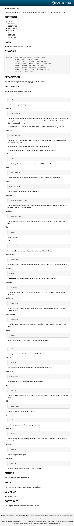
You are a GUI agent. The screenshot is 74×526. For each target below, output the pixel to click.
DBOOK (27, 515)
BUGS (10, 33)
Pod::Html (11, 487)
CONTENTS (11, 17)
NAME (10, 21)
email (58, 515)
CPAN (17, 8)
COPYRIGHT (12, 37)
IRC (22, 523)
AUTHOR (11, 30)
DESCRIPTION (13, 26)
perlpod (30, 82)
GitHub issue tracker (49, 515)
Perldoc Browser (61, 3)
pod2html (8, 8)
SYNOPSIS (11, 24)
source (13, 8)
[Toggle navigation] (4, 3)
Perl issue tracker (66, 521)
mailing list (16, 523)
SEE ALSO (11, 35)
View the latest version (57, 12)
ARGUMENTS (12, 28)
